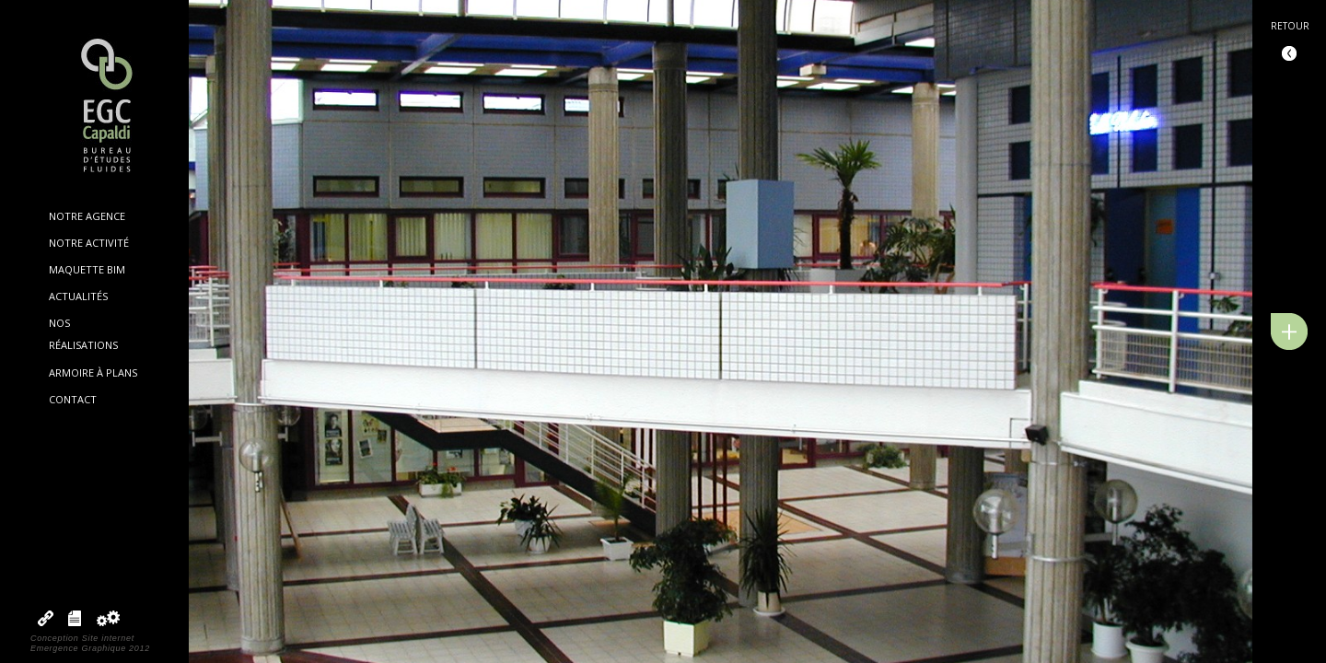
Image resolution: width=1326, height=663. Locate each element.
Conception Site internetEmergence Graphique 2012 (90, 643)
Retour (1290, 25)
